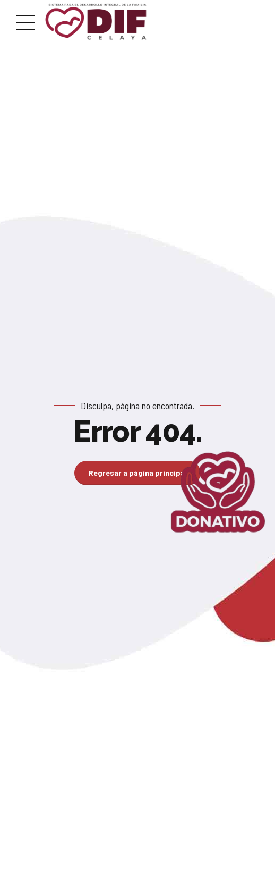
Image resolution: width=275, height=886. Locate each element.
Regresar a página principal (138, 472)
